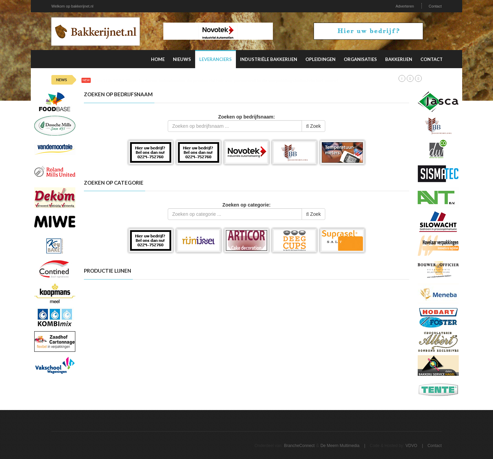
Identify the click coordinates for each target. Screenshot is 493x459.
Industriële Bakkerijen (268, 59)
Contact (435, 6)
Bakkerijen (398, 59)
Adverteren (404, 6)
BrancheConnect (299, 445)
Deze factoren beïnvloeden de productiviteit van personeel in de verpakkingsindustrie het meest (232, 80)
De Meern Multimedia (339, 445)
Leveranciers (215, 59)
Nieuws (182, 59)
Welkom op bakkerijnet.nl (72, 6)
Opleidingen (320, 59)
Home (158, 59)
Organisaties (360, 59)
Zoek (313, 126)
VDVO (411, 445)
